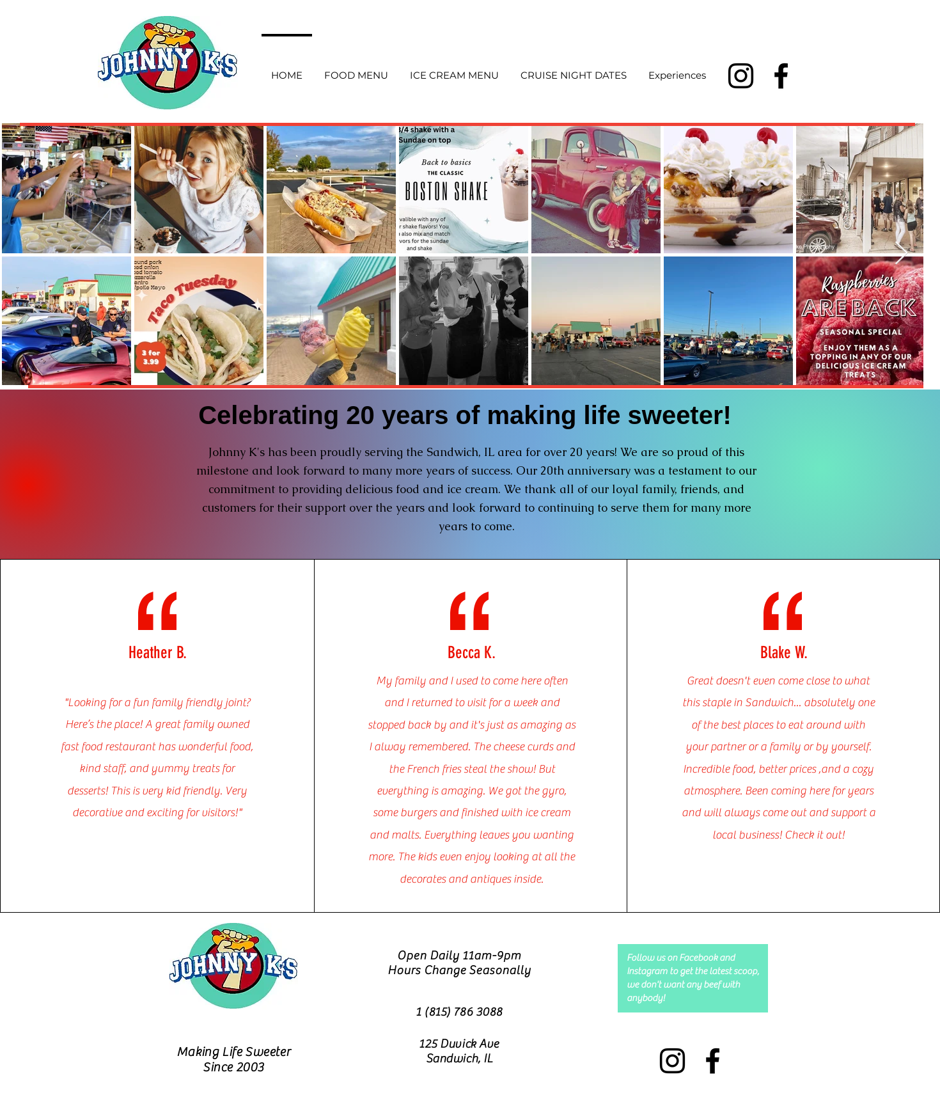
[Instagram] (741, 76)
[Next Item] (901, 253)
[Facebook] (781, 76)
